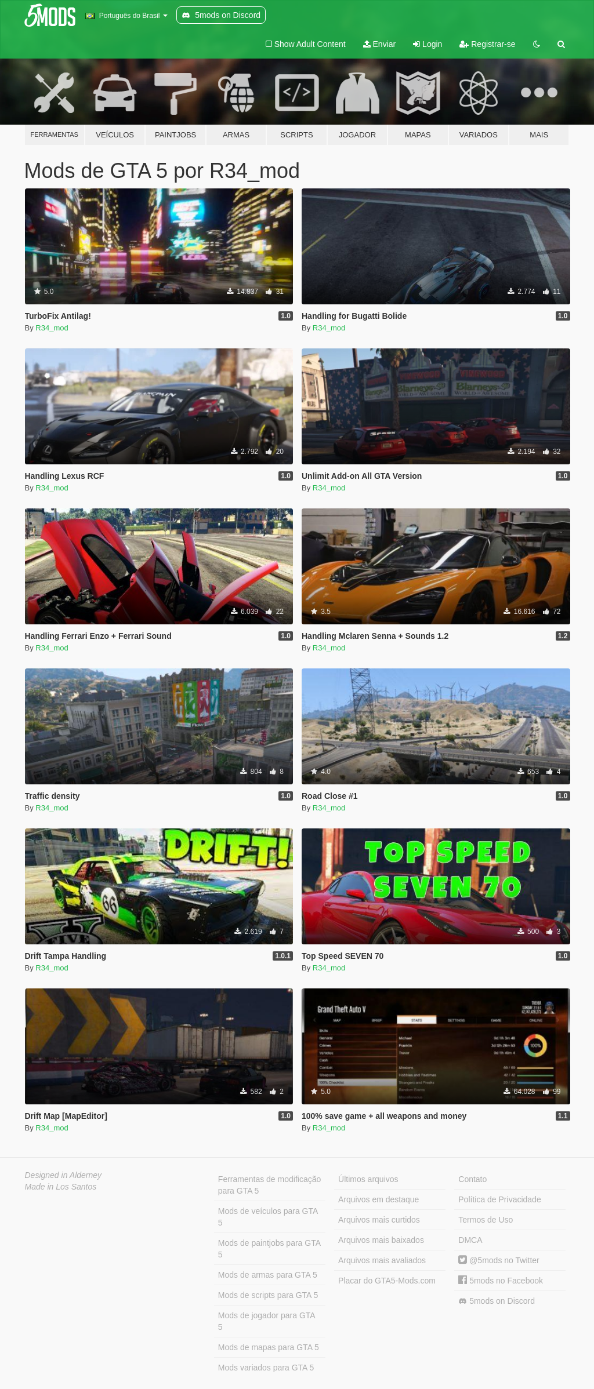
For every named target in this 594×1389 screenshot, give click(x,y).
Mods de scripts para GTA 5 (268, 1295)
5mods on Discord (496, 1301)
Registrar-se (487, 44)
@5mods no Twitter (498, 1260)
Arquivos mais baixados (381, 1240)
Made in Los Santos (61, 1186)
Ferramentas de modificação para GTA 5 (269, 1185)
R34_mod (51, 327)
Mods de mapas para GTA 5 (268, 1347)
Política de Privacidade (499, 1199)
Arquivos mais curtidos (379, 1219)
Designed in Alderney (63, 1175)
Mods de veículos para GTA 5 (268, 1216)
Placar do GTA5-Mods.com (387, 1280)
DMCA (470, 1240)
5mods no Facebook (500, 1280)
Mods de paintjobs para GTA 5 (269, 1248)
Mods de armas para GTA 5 (267, 1274)
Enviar (379, 44)
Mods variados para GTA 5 (266, 1367)
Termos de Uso (485, 1219)
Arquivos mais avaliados (382, 1260)
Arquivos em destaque (378, 1199)
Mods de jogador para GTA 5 (267, 1321)
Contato (472, 1179)
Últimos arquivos (368, 1179)
